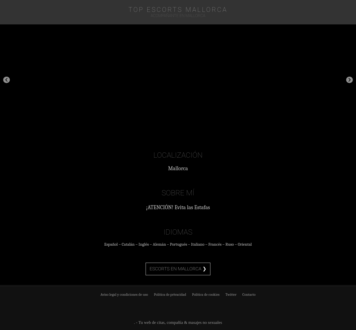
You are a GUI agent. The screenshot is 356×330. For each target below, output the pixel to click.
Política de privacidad (170, 294)
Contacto (249, 294)
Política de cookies (206, 294)
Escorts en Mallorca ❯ (178, 269)
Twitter (231, 294)
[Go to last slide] (6, 79)
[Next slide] (349, 79)
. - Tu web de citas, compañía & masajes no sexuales (178, 322)
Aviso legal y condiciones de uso (124, 294)
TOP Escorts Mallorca (177, 9)
